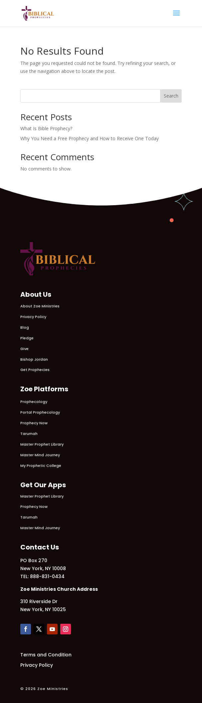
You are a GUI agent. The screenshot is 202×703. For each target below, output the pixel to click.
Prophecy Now (34, 423)
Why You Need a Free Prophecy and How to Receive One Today (89, 138)
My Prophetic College (40, 465)
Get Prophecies (35, 369)
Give (24, 348)
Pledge (27, 338)
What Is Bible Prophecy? (46, 128)
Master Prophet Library (42, 444)
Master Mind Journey (40, 455)
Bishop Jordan (34, 359)
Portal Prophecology (40, 412)
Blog (24, 327)
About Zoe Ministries (40, 306)
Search (171, 96)
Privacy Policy (33, 316)
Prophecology (33, 401)
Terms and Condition (46, 654)
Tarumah (29, 433)
